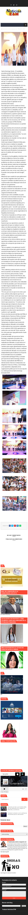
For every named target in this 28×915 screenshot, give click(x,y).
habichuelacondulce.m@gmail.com (17, 841)
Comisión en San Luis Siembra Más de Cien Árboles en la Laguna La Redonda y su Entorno (17, 808)
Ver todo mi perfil (5, 851)
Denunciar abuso (5, 820)
